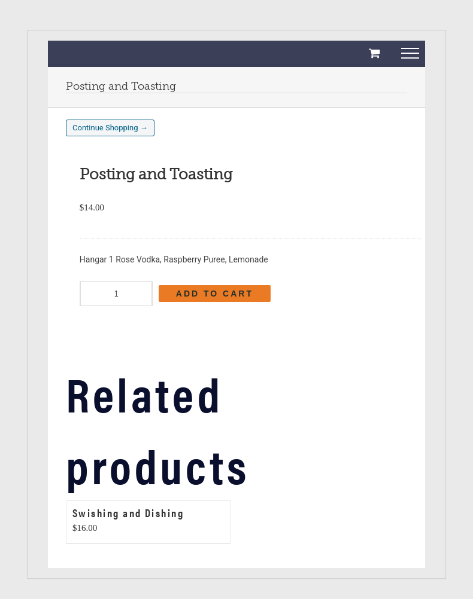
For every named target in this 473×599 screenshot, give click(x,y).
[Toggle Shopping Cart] (374, 53)
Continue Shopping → (110, 127)
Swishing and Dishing (128, 512)
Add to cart (214, 293)
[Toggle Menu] (410, 58)
